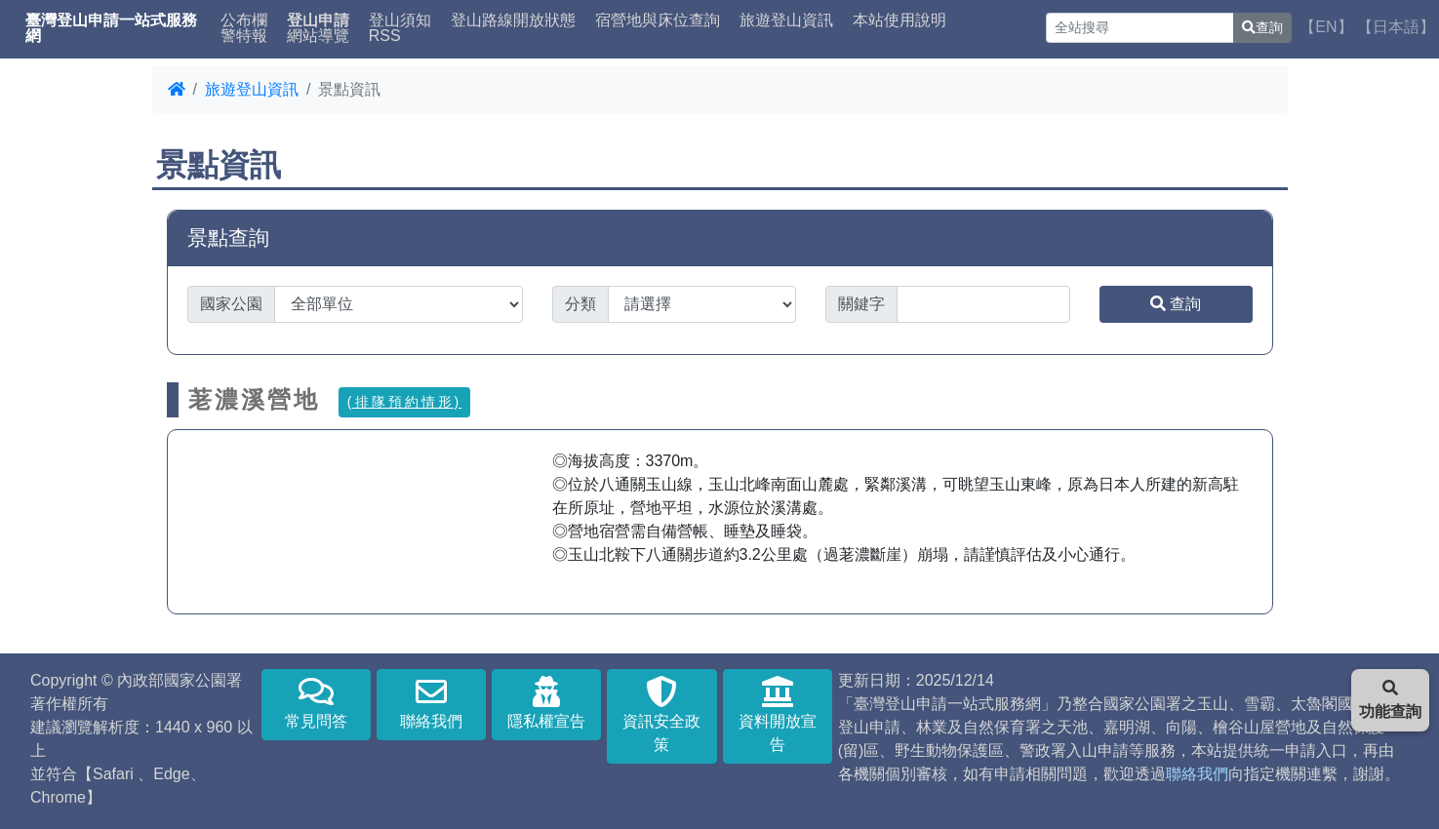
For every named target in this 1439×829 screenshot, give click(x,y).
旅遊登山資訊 (786, 20)
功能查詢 (1390, 700)
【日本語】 (1396, 27)
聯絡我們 (431, 703)
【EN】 (1325, 27)
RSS (385, 36)
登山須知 (400, 20)
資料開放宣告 (777, 714)
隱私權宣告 (546, 703)
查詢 (1262, 27)
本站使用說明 (899, 20)
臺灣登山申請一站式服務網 (111, 28)
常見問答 (316, 703)
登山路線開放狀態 (513, 20)
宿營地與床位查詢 (657, 20)
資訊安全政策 (661, 714)
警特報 (243, 36)
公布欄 (243, 20)
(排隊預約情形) (404, 402)
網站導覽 (318, 36)
